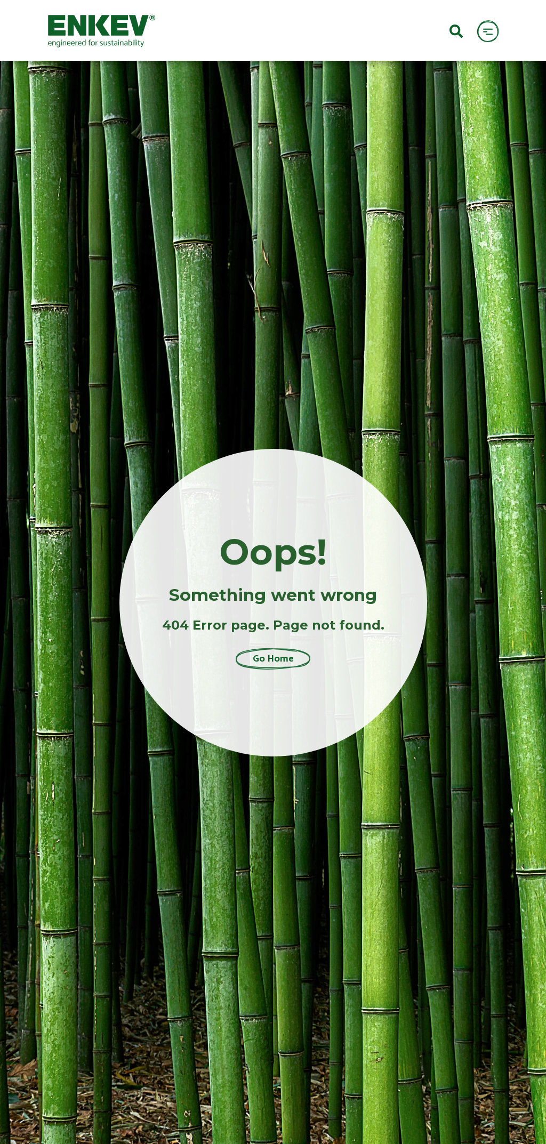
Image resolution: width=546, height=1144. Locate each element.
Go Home (273, 659)
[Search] (456, 30)
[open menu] (488, 31)
